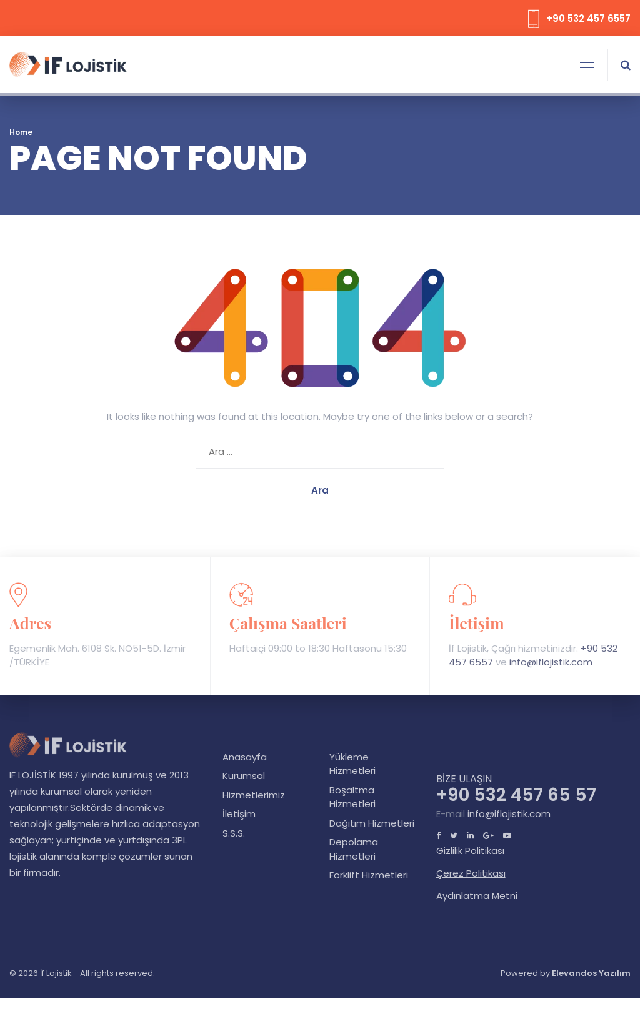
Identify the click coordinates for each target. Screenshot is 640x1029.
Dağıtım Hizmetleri (371, 823)
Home (20, 132)
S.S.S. (233, 833)
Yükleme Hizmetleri (352, 764)
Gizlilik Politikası (470, 850)
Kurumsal (243, 775)
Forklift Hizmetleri (368, 875)
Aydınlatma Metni (477, 895)
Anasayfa (244, 756)
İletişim (239, 813)
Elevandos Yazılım (591, 973)
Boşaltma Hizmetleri (352, 797)
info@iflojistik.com (550, 662)
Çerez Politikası (471, 873)
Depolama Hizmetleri (353, 849)
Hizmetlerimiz (253, 795)
